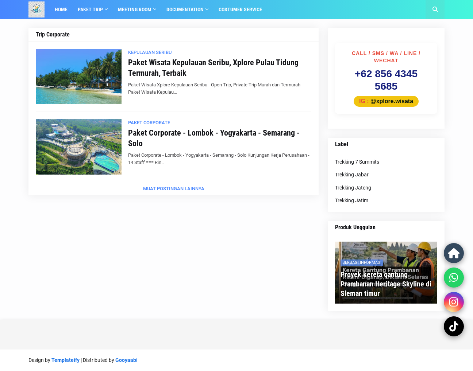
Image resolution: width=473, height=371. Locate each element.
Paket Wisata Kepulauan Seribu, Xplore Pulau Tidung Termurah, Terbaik (213, 68)
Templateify (65, 360)
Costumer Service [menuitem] (240, 9)
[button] (435, 9)
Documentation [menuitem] (185, 9)
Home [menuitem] (61, 9)
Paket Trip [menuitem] (90, 9)
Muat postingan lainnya (173, 188)
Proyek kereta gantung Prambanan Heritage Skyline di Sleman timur (386, 284)
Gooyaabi (126, 360)
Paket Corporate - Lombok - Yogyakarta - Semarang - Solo (214, 138)
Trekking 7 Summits (357, 162)
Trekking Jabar (352, 174)
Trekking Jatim (351, 200)
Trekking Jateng (353, 188)
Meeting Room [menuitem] (134, 9)
